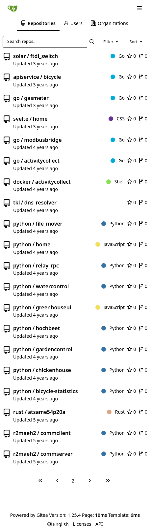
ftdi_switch (44, 56)
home (40, 118)
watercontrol (52, 286)
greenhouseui (53, 307)
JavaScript (110, 244)
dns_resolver (40, 202)
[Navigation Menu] (140, 8)
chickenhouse (53, 370)
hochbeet (48, 328)
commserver (56, 454)
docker (22, 181)
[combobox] (111, 41)
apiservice (26, 77)
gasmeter (36, 98)
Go (118, 56)
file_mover (49, 223)
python (22, 223)
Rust (116, 412)
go (16, 98)
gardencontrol (54, 349)
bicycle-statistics (57, 391)
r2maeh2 (24, 433)
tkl (16, 202)
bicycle (52, 77)
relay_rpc (47, 265)
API (99, 524)
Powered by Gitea (29, 515)
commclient (55, 433)
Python (113, 223)
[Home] (12, 8)
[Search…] (92, 41)
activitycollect (42, 160)
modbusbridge (43, 140)
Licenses (82, 524)
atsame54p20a (46, 412)
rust (18, 412)
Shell (115, 181)
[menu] (58, 524)
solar (19, 56)
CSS (117, 118)
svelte (20, 118)
